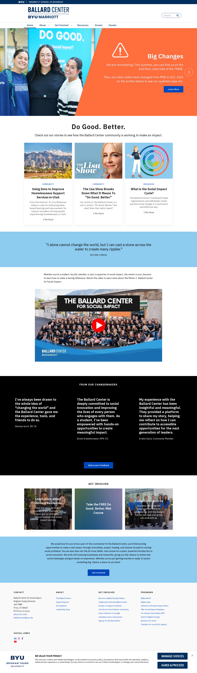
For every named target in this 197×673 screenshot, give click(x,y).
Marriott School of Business (46, 2)
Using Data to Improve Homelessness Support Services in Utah (48, 193)
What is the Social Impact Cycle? (149, 191)
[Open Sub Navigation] (49, 25)
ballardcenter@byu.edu (24, 618)
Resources (83, 25)
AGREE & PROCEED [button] (172, 665)
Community (48, 184)
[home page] (48, 12)
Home (30, 25)
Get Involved (61, 25)
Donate (112, 25)
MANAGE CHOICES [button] (172, 656)
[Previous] (7, 72)
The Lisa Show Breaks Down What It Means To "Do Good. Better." (98, 193)
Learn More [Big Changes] (173, 89)
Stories (98, 25)
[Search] (171, 15)
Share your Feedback (98, 465)
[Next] (189, 72)
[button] (192, 655)
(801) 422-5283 (20, 614)
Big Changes (164, 56)
